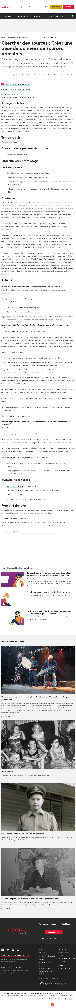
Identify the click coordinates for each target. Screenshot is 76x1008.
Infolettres (68, 7)
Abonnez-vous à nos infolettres (11, 967)
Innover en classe (60, 938)
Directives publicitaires (47, 956)
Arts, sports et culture (41, 522)
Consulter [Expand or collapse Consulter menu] (7, 16)
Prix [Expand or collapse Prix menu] (48, 16)
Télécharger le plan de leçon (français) (17, 89)
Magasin (42, 953)
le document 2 (13, 331)
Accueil (4, 37)
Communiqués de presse (66, 958)
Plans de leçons (21, 37)
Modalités (59, 1001)
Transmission (7, 771)
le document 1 (18, 302)
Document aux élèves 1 (15, 486)
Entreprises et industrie (25, 522)
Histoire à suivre (47, 938)
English (47, 7)
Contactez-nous (32, 7)
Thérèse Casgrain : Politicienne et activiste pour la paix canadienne (30, 898)
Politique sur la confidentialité (48, 1001)
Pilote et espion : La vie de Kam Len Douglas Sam (22, 834)
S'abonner (25, 7)
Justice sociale (25, 526)
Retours (60, 965)
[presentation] (12, 579)
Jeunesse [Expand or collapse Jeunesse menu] (59, 16)
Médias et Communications (10, 526)
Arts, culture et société (9, 522)
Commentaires (40, 7)
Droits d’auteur (18, 1001)
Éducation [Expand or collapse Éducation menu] (21, 16)
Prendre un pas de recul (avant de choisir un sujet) (48, 592)
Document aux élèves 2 (15, 490)
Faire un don (56, 7)
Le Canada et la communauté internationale (60, 526)
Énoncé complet (69, 998)
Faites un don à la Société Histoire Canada (15, 955)
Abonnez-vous (55, 932)
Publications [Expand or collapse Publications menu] (36, 16)
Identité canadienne (38, 526)
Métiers (41, 959)
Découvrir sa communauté (58, 522)
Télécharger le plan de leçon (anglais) (17, 84)
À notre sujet (20, 7)
